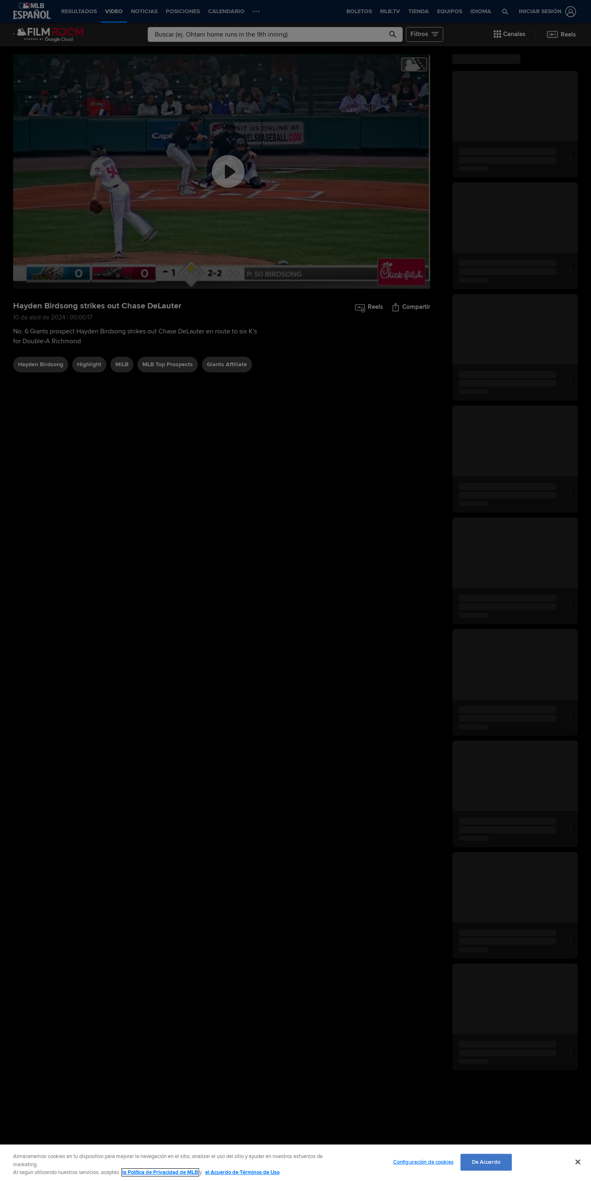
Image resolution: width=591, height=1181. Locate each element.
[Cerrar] (578, 1162)
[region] (295, 1163)
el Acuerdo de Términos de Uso (242, 1172)
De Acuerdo (486, 1161)
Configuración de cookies (423, 1161)
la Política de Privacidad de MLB (160, 1172)
